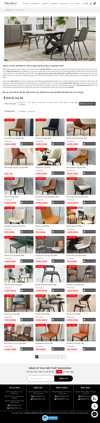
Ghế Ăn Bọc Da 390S (74, 226)
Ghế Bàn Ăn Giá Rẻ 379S (44, 343)
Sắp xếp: (83, 104)
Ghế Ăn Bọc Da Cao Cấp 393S (77, 197)
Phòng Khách (34, 3)
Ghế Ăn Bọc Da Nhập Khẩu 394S (47, 197)
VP (71, 3)
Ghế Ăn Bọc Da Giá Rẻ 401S (14, 138)
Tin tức (84, 3)
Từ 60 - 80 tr (72, 102)
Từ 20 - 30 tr (40, 102)
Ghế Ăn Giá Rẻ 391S (42, 226)
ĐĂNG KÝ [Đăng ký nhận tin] (63, 378)
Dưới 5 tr (21, 102)
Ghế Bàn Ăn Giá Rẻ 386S (13, 285)
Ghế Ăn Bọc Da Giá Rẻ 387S (76, 255)
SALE (77, 3)
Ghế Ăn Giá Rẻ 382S (42, 314)
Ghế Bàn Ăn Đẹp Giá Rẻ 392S (14, 226)
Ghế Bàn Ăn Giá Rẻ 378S (75, 343)
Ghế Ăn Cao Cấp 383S (12, 314)
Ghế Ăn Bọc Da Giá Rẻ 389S (14, 255)
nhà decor (21, 111)
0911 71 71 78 (13, 405)
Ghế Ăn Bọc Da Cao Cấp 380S (15, 343)
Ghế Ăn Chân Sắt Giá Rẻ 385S (46, 285)
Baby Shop (64, 3)
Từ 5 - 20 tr (30, 102)
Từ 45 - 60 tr (62, 102)
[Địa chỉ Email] (50, 378)
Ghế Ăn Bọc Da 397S (42, 167)
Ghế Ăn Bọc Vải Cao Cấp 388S (46, 255)
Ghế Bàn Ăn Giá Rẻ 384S (75, 285)
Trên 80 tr (21, 104)
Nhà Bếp (44, 3)
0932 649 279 (13, 408)
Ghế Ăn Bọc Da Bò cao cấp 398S (16, 167)
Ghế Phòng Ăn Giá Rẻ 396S (76, 167)
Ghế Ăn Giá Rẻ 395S (11, 197)
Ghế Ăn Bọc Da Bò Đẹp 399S (77, 138)
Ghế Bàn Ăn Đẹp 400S (43, 138)
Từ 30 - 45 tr (51, 102)
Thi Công (24, 3)
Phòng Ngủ (54, 3)
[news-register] (94, 398)
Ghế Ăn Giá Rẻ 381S (73, 314)
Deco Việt (30, 111)
